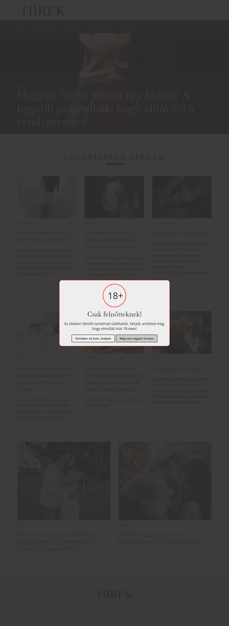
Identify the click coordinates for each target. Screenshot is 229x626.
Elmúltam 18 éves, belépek (93, 338)
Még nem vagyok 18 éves (137, 338)
